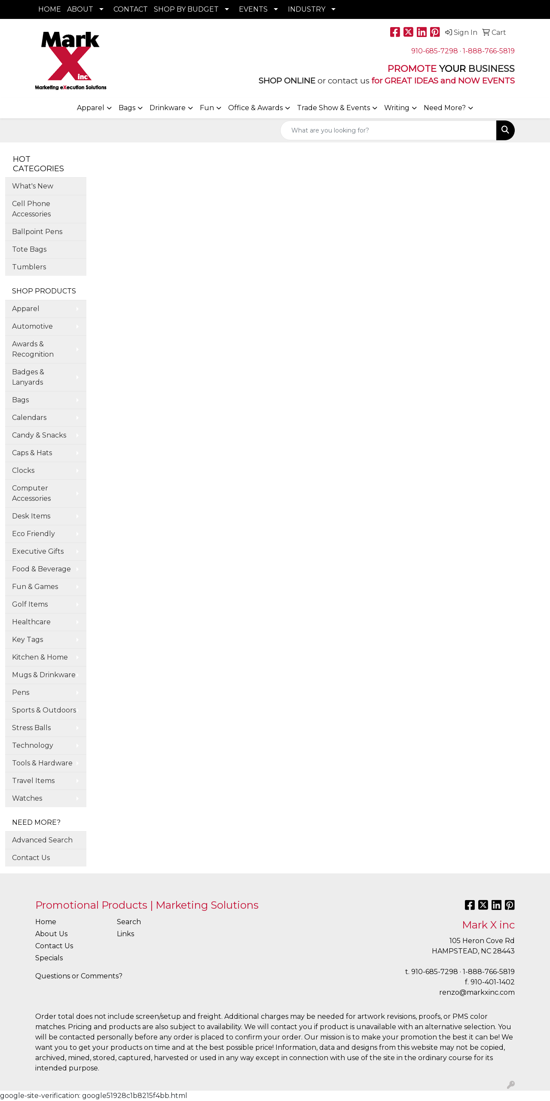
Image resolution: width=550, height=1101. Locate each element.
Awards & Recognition (33, 349)
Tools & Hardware (42, 763)
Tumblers (29, 267)
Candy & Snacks (39, 435)
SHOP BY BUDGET (186, 9)
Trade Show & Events (333, 108)
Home (45, 922)
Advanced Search (42, 840)
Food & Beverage (41, 569)
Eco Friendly (33, 534)
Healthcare (31, 622)
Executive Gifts (38, 551)
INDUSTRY (306, 9)
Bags (127, 108)
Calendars (29, 417)
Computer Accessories (31, 493)
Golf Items (30, 604)
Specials (49, 958)
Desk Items (31, 516)
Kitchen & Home (40, 657)
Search (129, 922)
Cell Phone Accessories (31, 209)
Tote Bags (29, 249)
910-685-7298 (434, 51)
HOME (49, 9)
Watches (27, 798)
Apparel (90, 108)
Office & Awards (255, 108)
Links (125, 934)
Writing (396, 108)
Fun (207, 108)
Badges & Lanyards (28, 377)
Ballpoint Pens (37, 232)
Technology (32, 745)
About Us (51, 934)
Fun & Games (35, 587)
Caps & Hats (32, 453)
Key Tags (27, 639)
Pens (20, 692)
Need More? (445, 108)
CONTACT (130, 9)
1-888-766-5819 (489, 51)
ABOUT (80, 9)
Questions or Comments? (78, 976)
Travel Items (33, 781)
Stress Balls (31, 728)
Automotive (32, 326)
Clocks (23, 470)
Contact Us (31, 858)
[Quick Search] (388, 130)
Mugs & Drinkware (44, 675)
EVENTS (253, 9)
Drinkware (168, 108)
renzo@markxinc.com (477, 992)
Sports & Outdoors (44, 710)
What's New (32, 186)
